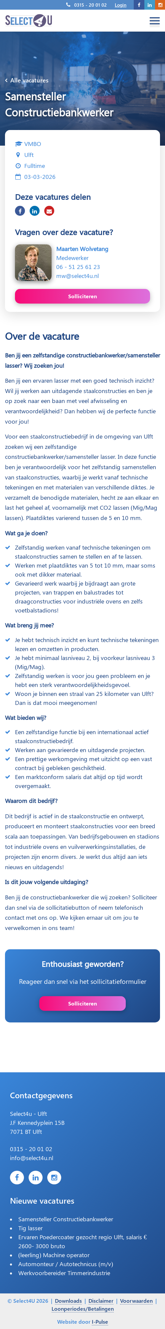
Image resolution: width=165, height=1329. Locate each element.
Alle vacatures (27, 80)
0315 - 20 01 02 (90, 5)
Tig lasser (30, 1228)
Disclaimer (100, 1300)
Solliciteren (82, 296)
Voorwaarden (136, 1300)
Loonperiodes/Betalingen (83, 1308)
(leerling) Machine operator (53, 1255)
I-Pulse (100, 1321)
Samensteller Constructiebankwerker (65, 1219)
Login (120, 5)
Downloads (68, 1300)
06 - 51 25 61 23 (78, 267)
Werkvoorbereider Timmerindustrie (64, 1273)
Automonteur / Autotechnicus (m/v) (65, 1264)
